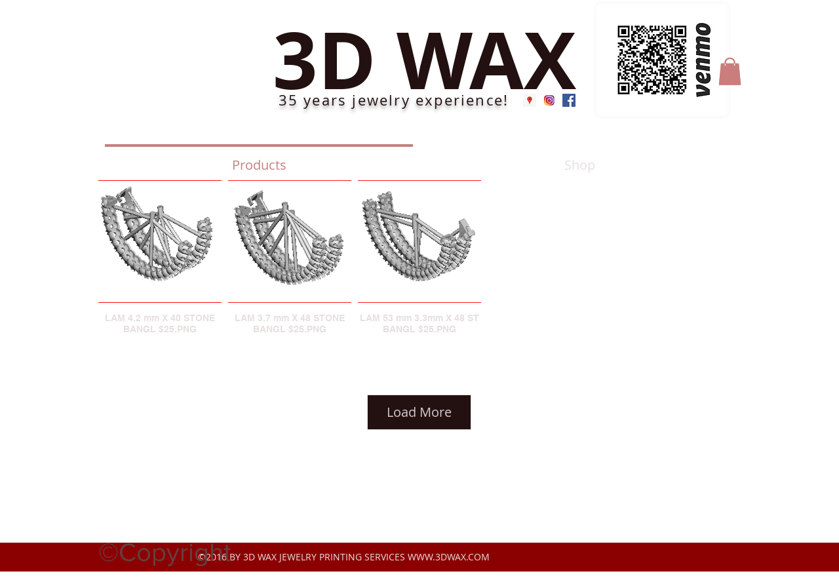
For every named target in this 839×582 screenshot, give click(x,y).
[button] (729, 71)
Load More (419, 412)
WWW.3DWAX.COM (449, 557)
